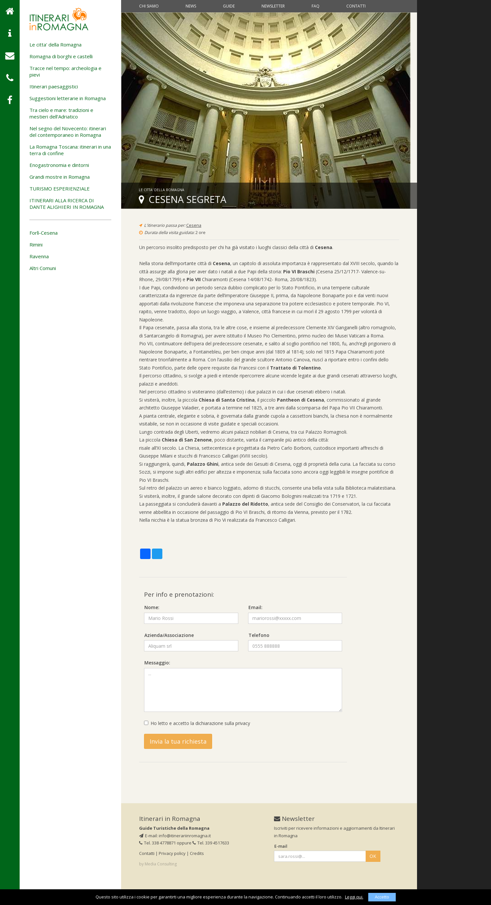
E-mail (280, 846)
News (191, 6)
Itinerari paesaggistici (53, 86)
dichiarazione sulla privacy (222, 723)
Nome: (151, 607)
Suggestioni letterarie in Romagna (67, 98)
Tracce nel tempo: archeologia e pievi (65, 71)
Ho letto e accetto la (197, 723)
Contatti (356, 6)
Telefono (258, 635)
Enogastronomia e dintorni (59, 165)
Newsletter (273, 6)
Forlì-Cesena (43, 232)
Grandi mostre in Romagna (59, 176)
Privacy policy (172, 853)
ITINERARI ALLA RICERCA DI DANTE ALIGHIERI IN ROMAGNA (66, 203)
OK (373, 856)
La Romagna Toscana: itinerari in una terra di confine (70, 149)
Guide (229, 6)
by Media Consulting (158, 864)
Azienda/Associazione (169, 635)
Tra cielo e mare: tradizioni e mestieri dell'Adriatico (61, 113)
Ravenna (39, 256)
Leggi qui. (354, 897)
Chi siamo (149, 6)
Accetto (382, 897)
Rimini (36, 244)
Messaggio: (157, 663)
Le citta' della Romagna (55, 44)
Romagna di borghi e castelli (61, 56)
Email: (255, 607)
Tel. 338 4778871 (157, 843)
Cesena (193, 225)
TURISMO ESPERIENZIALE (59, 188)
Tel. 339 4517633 (210, 843)
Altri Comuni (42, 268)
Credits (197, 853)
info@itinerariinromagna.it (185, 836)
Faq (315, 6)
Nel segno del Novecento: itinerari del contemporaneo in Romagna (67, 131)
